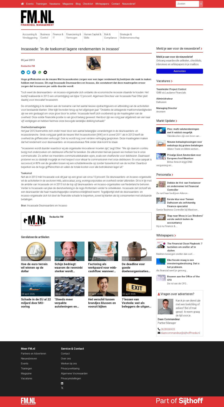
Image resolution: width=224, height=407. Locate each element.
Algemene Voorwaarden (74, 373)
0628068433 (168, 329)
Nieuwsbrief (128, 3)
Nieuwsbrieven (29, 358)
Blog (78, 3)
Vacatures (54, 3)
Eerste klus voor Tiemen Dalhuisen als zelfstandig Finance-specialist (181, 203)
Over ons (66, 358)
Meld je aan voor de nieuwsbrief (178, 48)
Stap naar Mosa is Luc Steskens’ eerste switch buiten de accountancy (185, 219)
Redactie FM (28, 66)
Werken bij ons (69, 363)
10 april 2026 (28, 258)
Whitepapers (102, 3)
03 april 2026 (128, 294)
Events (30, 3)
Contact (116, 3)
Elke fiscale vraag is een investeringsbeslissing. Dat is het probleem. (183, 263)
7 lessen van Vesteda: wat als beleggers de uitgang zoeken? (136, 303)
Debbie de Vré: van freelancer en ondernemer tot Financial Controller (184, 186)
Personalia (163, 174)
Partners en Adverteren (33, 353)
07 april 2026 (95, 294)
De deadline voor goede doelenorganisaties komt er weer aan (135, 267)
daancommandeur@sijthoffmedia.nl (180, 332)
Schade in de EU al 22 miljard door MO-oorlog (36, 303)
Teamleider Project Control (171, 89)
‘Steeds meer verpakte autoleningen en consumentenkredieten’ (69, 303)
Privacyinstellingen (71, 378)
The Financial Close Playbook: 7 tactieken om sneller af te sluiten (184, 247)
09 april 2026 (61, 258)
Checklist (88, 3)
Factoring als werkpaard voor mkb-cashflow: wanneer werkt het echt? (102, 267)
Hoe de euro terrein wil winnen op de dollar (34, 267)
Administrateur (164, 98)
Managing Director (166, 108)
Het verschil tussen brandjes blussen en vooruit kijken (102, 303)
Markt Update (165, 121)
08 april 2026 (61, 294)
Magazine (68, 3)
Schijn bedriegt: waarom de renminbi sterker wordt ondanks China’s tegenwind (69, 267)
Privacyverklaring (70, 368)
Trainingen (41, 3)
